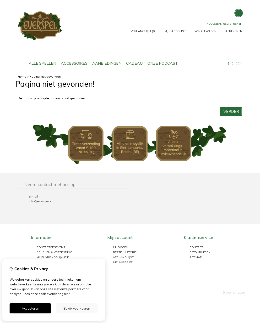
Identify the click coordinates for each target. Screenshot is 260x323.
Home (22, 63)
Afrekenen (233, 31)
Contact (196, 247)
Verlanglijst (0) (143, 31)
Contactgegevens (51, 247)
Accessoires (74, 63)
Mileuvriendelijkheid (53, 257)
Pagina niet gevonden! (45, 76)
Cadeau (134, 63)
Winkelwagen (206, 31)
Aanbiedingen (106, 63)
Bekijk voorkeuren (77, 308)
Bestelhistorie (124, 252)
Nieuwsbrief (123, 262)
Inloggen (213, 23)
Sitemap (196, 257)
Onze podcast (162, 63)
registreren (232, 23)
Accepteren (30, 308)
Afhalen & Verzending (54, 252)
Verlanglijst (123, 257)
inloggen (120, 247)
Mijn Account (175, 31)
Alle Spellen (42, 63)
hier (67, 294)
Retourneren (200, 252)
